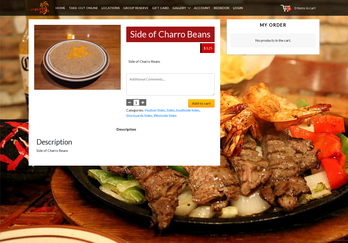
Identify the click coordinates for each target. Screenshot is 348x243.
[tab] (126, 129)
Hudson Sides (155, 110)
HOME (60, 8)
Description (126, 129)
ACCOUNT (202, 8)
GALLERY (179, 8)
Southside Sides (188, 110)
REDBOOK (221, 8)
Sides (171, 110)
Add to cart (201, 103)
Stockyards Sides (139, 115)
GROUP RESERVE (135, 8)
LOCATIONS (110, 8)
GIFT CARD (160, 8)
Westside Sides (165, 115)
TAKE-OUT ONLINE (83, 8)
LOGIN (238, 8)
